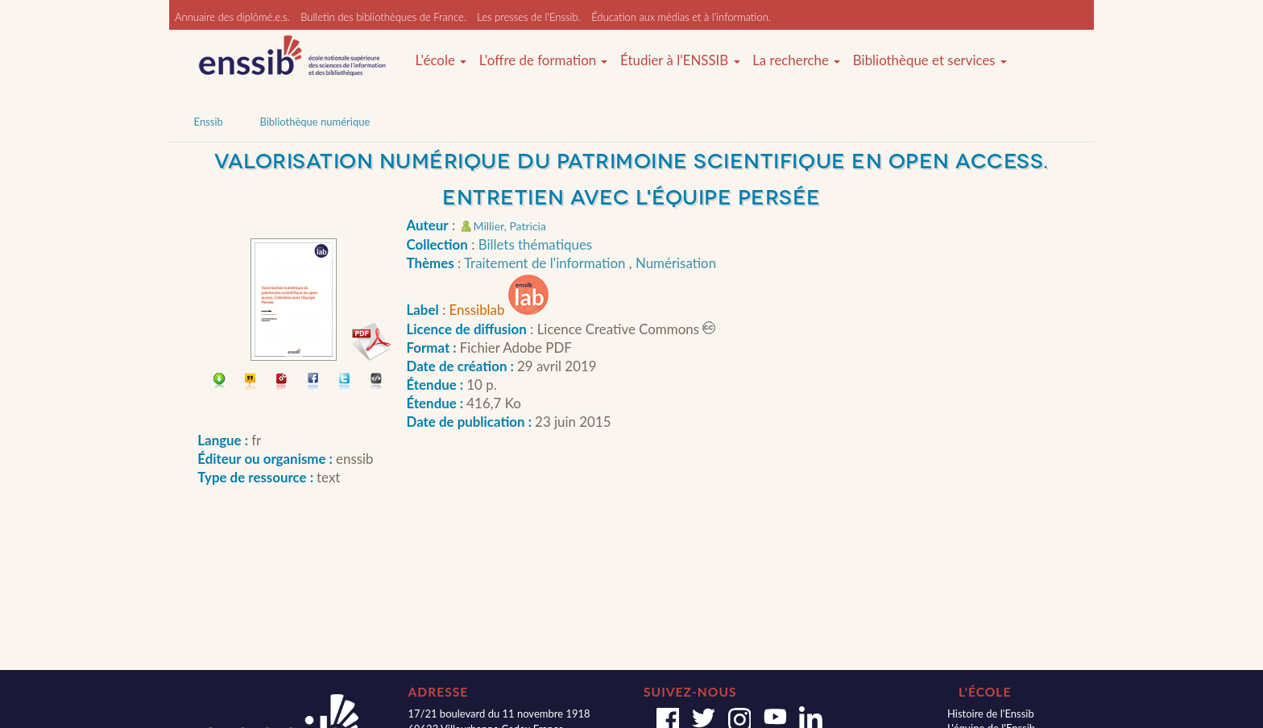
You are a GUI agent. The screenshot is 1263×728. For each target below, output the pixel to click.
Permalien (282, 383)
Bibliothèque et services (930, 60)
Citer (251, 383)
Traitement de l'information (546, 262)
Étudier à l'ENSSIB (680, 60)
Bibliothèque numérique (314, 121)
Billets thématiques (535, 244)
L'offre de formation (543, 60)
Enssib (208, 121)
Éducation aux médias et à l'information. (681, 16)
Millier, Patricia (510, 226)
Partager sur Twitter (345, 383)
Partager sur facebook (314, 383)
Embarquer (377, 383)
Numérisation (676, 262)
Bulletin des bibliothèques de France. (383, 16)
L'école (440, 60)
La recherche (796, 60)
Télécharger (219, 383)
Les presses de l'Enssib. (528, 16)
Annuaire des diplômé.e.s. (232, 16)
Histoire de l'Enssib (990, 713)
